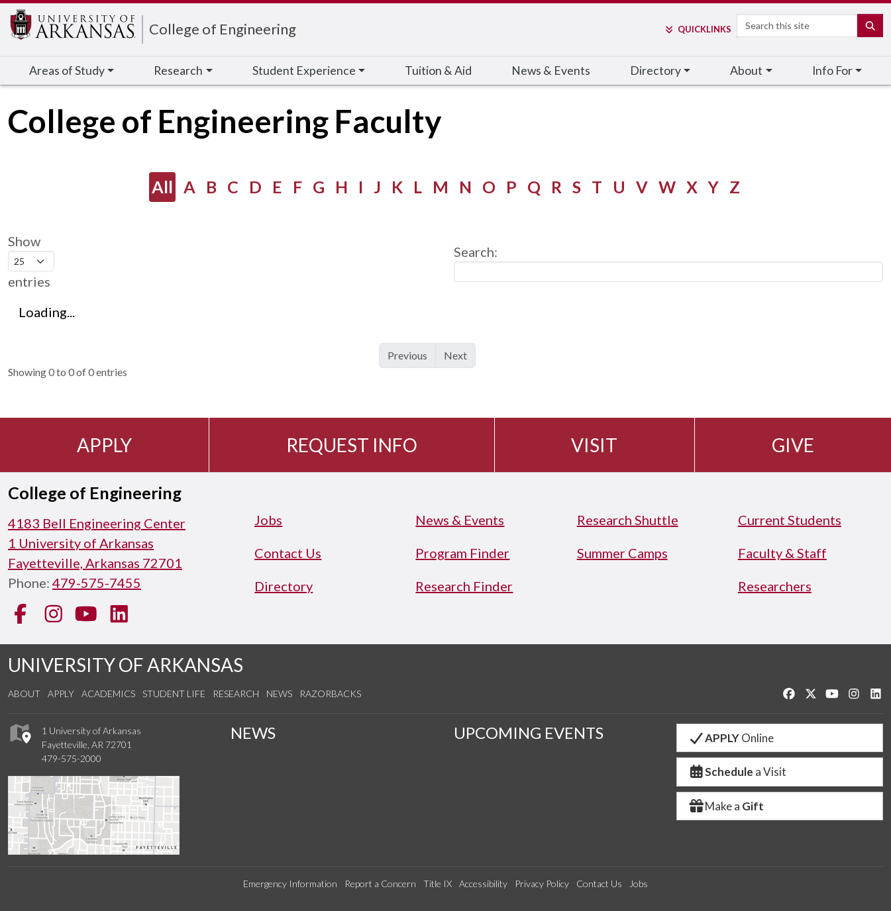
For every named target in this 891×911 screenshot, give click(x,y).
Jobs (268, 520)
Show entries (31, 261)
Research (236, 693)
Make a (726, 806)
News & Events (550, 70)
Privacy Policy (542, 883)
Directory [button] (655, 70)
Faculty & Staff (782, 553)
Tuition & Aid (438, 70)
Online (731, 738)
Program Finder (462, 553)
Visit (594, 445)
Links (697, 29)
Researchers (775, 586)
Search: (669, 263)
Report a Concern (380, 883)
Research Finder (464, 586)
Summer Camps (622, 553)
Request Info (351, 445)
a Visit (737, 772)
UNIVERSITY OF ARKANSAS (125, 664)
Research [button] (178, 70)
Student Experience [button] (304, 70)
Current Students (789, 520)
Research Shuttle (627, 520)
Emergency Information (290, 883)
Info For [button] (832, 70)
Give (793, 445)
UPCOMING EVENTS (528, 732)
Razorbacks (330, 693)
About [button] (746, 70)
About (24, 693)
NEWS (253, 732)
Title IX (437, 883)
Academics (108, 693)
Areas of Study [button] (67, 70)
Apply (104, 445)
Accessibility (483, 883)
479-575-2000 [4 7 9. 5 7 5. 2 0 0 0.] (71, 758)
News (279, 693)
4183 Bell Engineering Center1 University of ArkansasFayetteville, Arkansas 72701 (96, 543)
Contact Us (287, 553)
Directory (283, 586)
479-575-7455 (96, 583)
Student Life (173, 693)
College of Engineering (222, 29)
